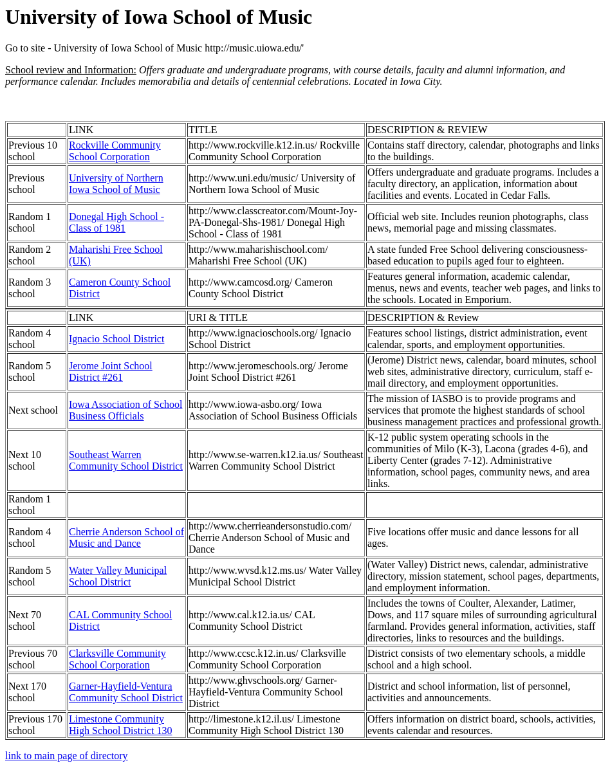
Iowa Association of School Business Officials (125, 410)
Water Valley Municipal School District (118, 576)
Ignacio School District (116, 338)
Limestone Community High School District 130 (120, 724)
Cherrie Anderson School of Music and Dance (126, 537)
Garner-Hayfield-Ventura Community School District (126, 692)
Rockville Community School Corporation (115, 151)
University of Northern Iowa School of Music (116, 183)
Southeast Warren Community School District (126, 460)
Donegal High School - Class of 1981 (116, 222)
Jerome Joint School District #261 (110, 371)
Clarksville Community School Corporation (117, 659)
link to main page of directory (66, 755)
